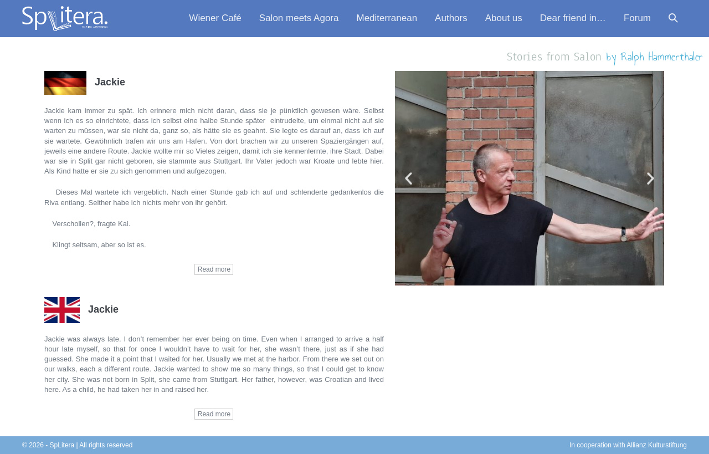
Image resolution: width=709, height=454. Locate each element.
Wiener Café (215, 18)
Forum (637, 18)
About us (503, 18)
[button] (673, 18)
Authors (451, 18)
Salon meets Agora (299, 18)
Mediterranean (386, 18)
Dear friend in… (573, 18)
